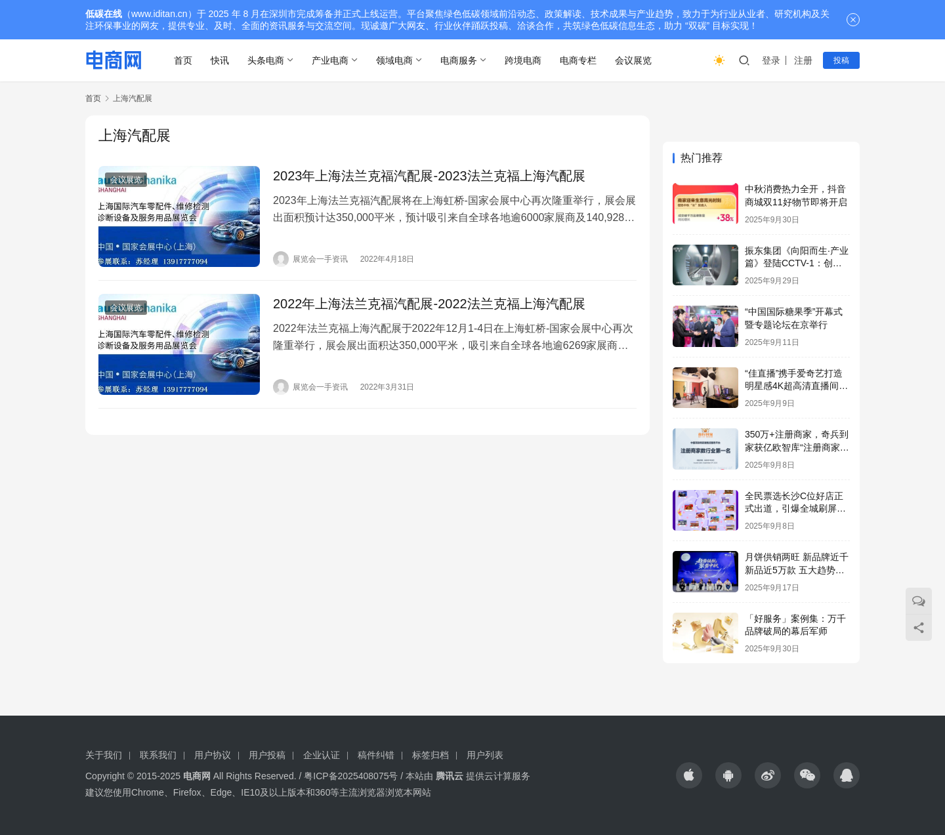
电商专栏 (578, 60)
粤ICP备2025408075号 (351, 776)
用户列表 (485, 755)
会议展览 (633, 60)
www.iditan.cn (159, 14)
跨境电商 (523, 60)
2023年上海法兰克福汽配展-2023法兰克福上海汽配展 (429, 176)
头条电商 (265, 60)
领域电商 (394, 60)
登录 (771, 60)
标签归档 (430, 755)
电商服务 (458, 60)
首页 (183, 60)
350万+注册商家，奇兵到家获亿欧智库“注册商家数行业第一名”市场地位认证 (797, 447)
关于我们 (103, 755)
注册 (803, 60)
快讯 (220, 60)
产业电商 (330, 60)
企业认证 (321, 755)
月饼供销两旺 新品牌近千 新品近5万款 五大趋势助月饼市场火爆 (797, 570)
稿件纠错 (376, 755)
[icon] (689, 775)
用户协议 (212, 755)
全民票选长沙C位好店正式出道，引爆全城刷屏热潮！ (795, 509)
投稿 (841, 60)
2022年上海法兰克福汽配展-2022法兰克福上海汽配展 (429, 303)
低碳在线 (103, 14)
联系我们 (158, 755)
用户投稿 (267, 755)
